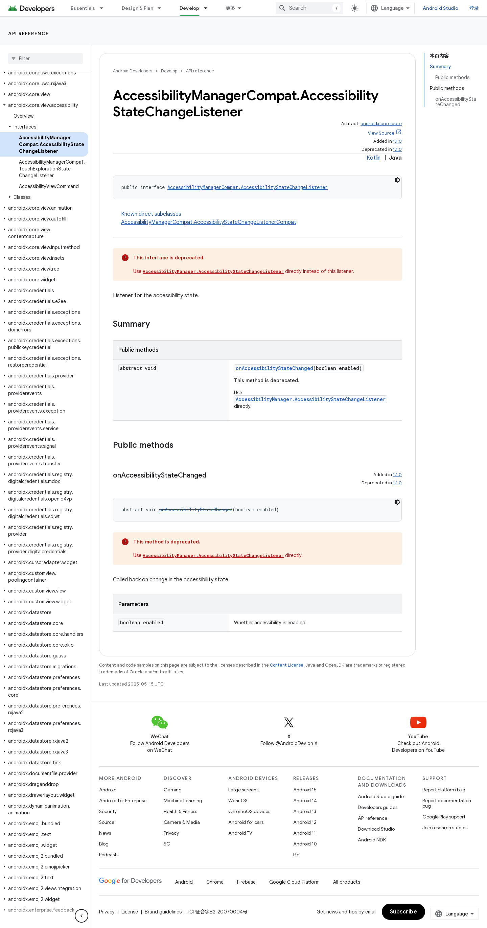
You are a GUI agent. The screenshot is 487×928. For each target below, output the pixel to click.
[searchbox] (45, 58)
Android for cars (245, 822)
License (129, 911)
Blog (104, 844)
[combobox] (309, 8)
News (105, 833)
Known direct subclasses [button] (261, 218)
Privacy (171, 833)
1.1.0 (397, 141)
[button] (44, 72)
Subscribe (403, 911)
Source (106, 822)
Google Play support (443, 817)
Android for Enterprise (122, 800)
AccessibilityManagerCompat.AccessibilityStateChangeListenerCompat (208, 222)
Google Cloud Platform (294, 882)
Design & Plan (137, 8)
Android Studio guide (381, 796)
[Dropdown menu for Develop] (209, 8)
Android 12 (305, 822)
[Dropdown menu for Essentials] (104, 8)
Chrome (215, 882)
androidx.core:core (381, 123)
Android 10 (305, 844)
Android (108, 790)
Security (108, 811)
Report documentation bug (446, 803)
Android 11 (304, 833)
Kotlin (373, 158)
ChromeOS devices (249, 811)
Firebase (246, 882)
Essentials (83, 8)
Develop (169, 71)
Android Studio (441, 8)
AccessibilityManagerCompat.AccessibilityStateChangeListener (247, 187)
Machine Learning (183, 800)
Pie (296, 855)
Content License (286, 665)
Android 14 (305, 800)
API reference (28, 33)
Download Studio (376, 829)
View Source (381, 133)
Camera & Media (182, 822)
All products (346, 882)
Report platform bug (443, 790)
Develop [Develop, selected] (190, 8)
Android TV (240, 833)
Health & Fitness (180, 811)
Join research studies (444, 828)
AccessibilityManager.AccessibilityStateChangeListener (213, 271)
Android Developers (132, 71)
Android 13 (304, 811)
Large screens (243, 790)
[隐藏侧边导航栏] (81, 916)
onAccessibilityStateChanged (274, 368)
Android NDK (372, 840)
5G (167, 844)
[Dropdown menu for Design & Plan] (162, 8)
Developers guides (377, 807)
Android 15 (305, 790)
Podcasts (108, 855)
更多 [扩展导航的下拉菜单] (231, 8)
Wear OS (238, 800)
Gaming (173, 790)
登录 (474, 8)
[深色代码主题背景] (397, 180)
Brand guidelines (163, 911)
